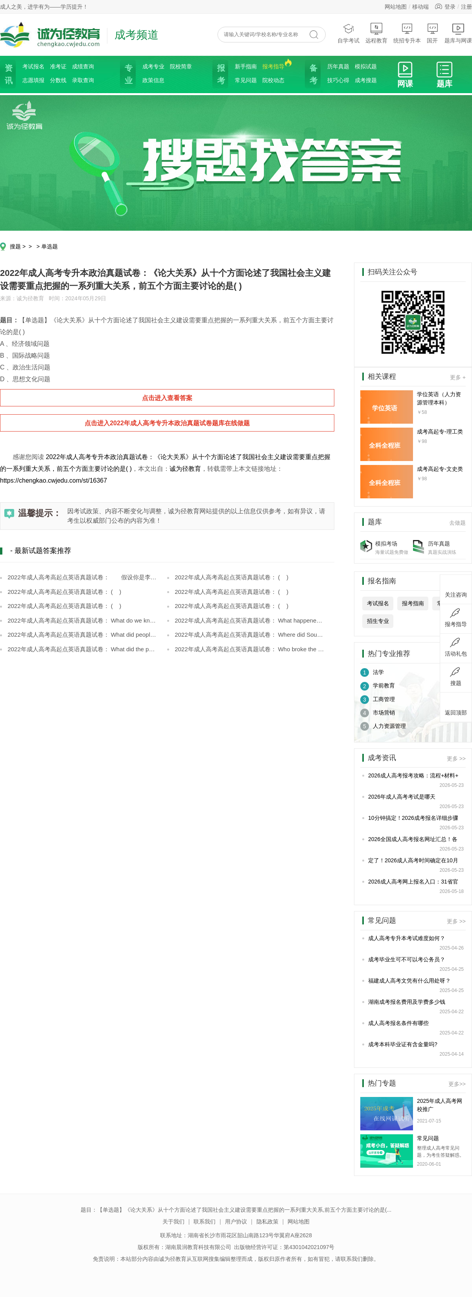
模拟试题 (366, 66)
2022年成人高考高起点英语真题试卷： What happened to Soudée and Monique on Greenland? (248, 620)
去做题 (457, 523)
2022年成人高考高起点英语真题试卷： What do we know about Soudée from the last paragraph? (81, 620)
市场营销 (377, 713)
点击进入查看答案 (167, 398)
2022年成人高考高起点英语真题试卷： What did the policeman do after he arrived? (81, 649)
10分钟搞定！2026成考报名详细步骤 (413, 818)
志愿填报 (33, 80)
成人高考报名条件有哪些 (398, 1023)
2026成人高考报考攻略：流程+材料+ (413, 775)
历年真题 (338, 66)
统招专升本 (407, 33)
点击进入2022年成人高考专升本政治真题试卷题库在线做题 (167, 423)
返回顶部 (456, 706)
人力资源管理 (383, 726)
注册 (466, 7)
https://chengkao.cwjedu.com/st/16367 (53, 480)
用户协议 (236, 1221)
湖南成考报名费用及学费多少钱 (406, 1002)
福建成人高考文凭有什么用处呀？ (409, 980)
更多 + (458, 377)
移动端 (420, 7)
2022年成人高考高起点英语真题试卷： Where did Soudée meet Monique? (248, 634)
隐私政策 (267, 1221)
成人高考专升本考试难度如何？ (406, 938)
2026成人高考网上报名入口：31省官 (413, 881)
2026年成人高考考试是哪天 (401, 797)
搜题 (15, 246)
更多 (457, 1084)
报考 (220, 74)
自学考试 (348, 33)
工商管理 (377, 699)
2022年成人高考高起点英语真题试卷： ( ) (230, 577)
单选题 (49, 246)
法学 (372, 672)
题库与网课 (458, 33)
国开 (433, 33)
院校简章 (181, 66)
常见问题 (246, 80)
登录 (449, 7)
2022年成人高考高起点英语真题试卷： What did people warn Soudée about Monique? (81, 634)
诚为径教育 (185, 468)
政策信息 (153, 80)
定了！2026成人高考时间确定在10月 (413, 860)
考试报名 (33, 66)
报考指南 (413, 603)
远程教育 (376, 33)
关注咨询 (456, 588)
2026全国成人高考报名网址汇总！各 (412, 839)
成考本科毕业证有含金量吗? (402, 1044)
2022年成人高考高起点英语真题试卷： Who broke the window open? (248, 649)
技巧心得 (338, 80)
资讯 (8, 74)
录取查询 (83, 80)
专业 (128, 74)
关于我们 (173, 1221)
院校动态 (273, 80)
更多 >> (456, 758)
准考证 (58, 66)
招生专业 (378, 621)
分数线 (58, 80)
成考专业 (153, 66)
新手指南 (246, 66)
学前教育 (377, 686)
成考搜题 (366, 80)
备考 (313, 74)
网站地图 (396, 7)
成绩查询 (83, 66)
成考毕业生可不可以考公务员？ (406, 959)
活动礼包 (456, 647)
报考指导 (273, 66)
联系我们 (205, 1221)
